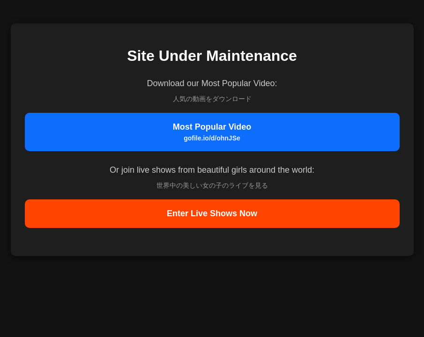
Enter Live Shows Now (212, 213)
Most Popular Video (212, 132)
